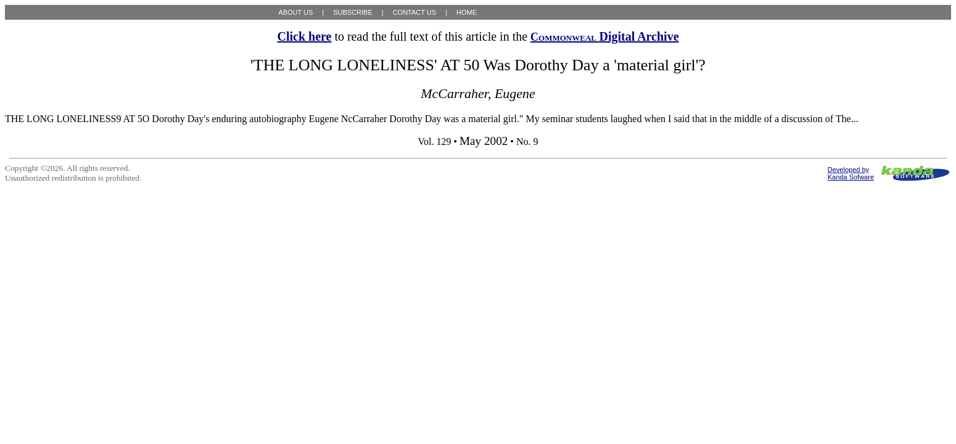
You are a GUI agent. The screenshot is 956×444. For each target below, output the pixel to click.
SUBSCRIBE (353, 12)
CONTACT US (415, 12)
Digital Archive (604, 36)
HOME (466, 12)
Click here (304, 36)
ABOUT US (295, 12)
